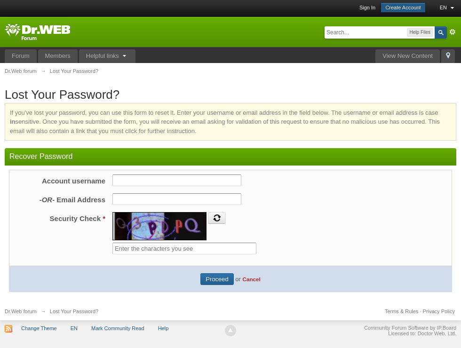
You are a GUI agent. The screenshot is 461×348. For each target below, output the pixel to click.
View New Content (407, 55)
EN (448, 7)
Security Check (77, 218)
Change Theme (39, 328)
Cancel (251, 279)
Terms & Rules (402, 311)
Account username (73, 181)
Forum (21, 55)
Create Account (403, 7)
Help (163, 328)
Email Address (72, 200)
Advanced (452, 32)
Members (58, 55)
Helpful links (107, 55)
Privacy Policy (439, 311)
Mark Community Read (117, 328)
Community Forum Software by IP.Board (410, 328)
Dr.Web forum (21, 311)
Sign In (367, 7)
